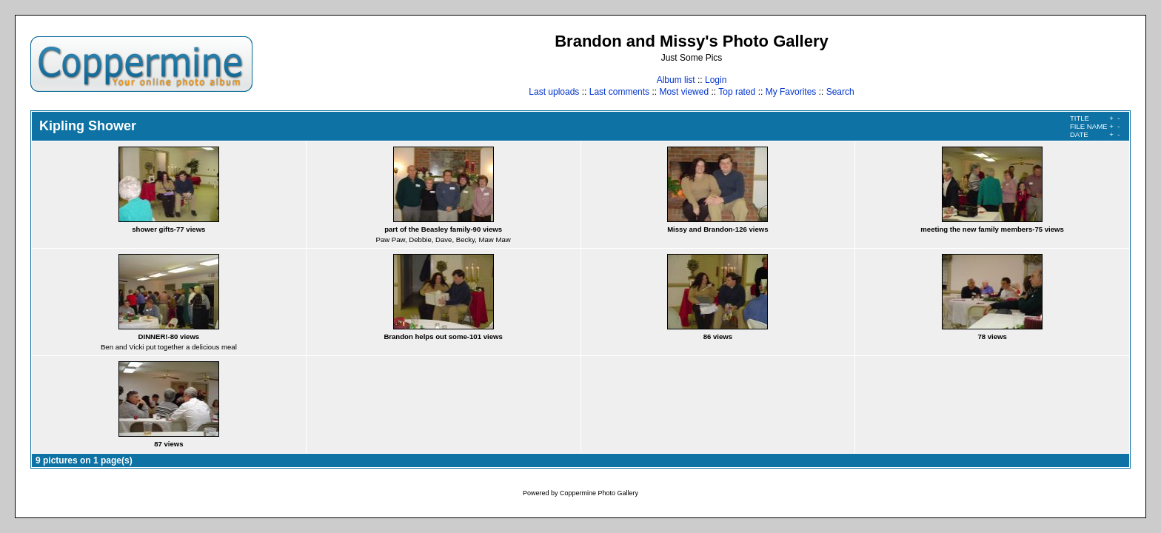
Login (715, 80)
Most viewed (684, 92)
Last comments (619, 92)
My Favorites (791, 92)
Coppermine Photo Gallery (599, 493)
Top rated (736, 92)
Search (840, 92)
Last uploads (554, 92)
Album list (676, 80)
